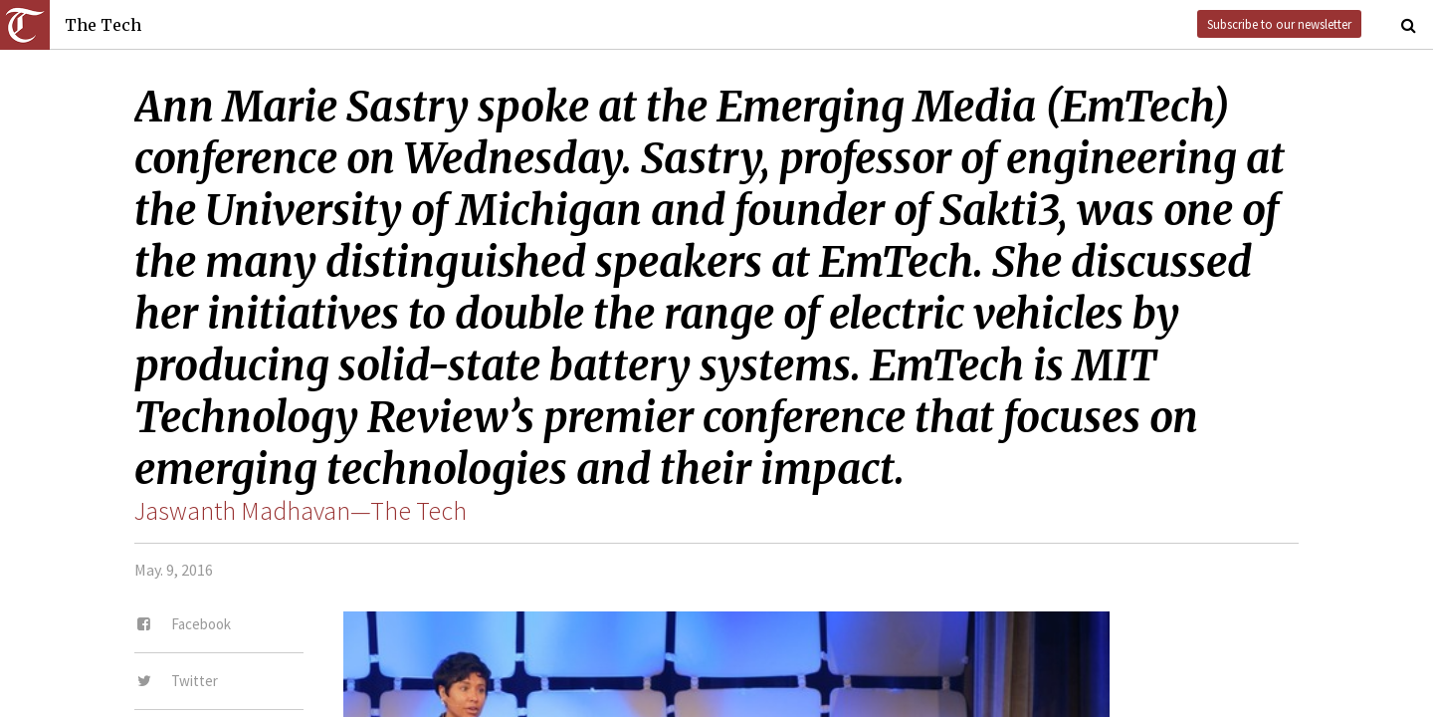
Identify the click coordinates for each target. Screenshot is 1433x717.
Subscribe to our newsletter (1279, 24)
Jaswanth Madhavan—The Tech (300, 511)
